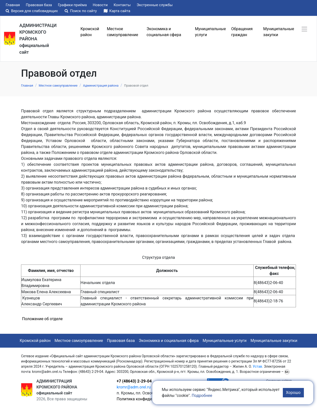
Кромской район (35, 340)
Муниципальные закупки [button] (278, 31)
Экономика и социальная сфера (169, 340)
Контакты (122, 5)
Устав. (258, 366)
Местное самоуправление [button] (122, 31)
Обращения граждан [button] (242, 31)
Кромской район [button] (89, 31)
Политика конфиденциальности (146, 399)
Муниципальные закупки (274, 340)
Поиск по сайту (81, 11)
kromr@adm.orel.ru (134, 387)
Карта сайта (117, 11)
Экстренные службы (155, 5)
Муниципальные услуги (224, 340)
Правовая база (39, 5)
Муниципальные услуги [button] (210, 31)
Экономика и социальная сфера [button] (164, 31)
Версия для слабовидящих (32, 11)
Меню (68, 32)
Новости (100, 5)
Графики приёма (72, 5)
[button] (304, 29)
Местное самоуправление (78, 340)
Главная (13, 5)
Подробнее (202, 395)
